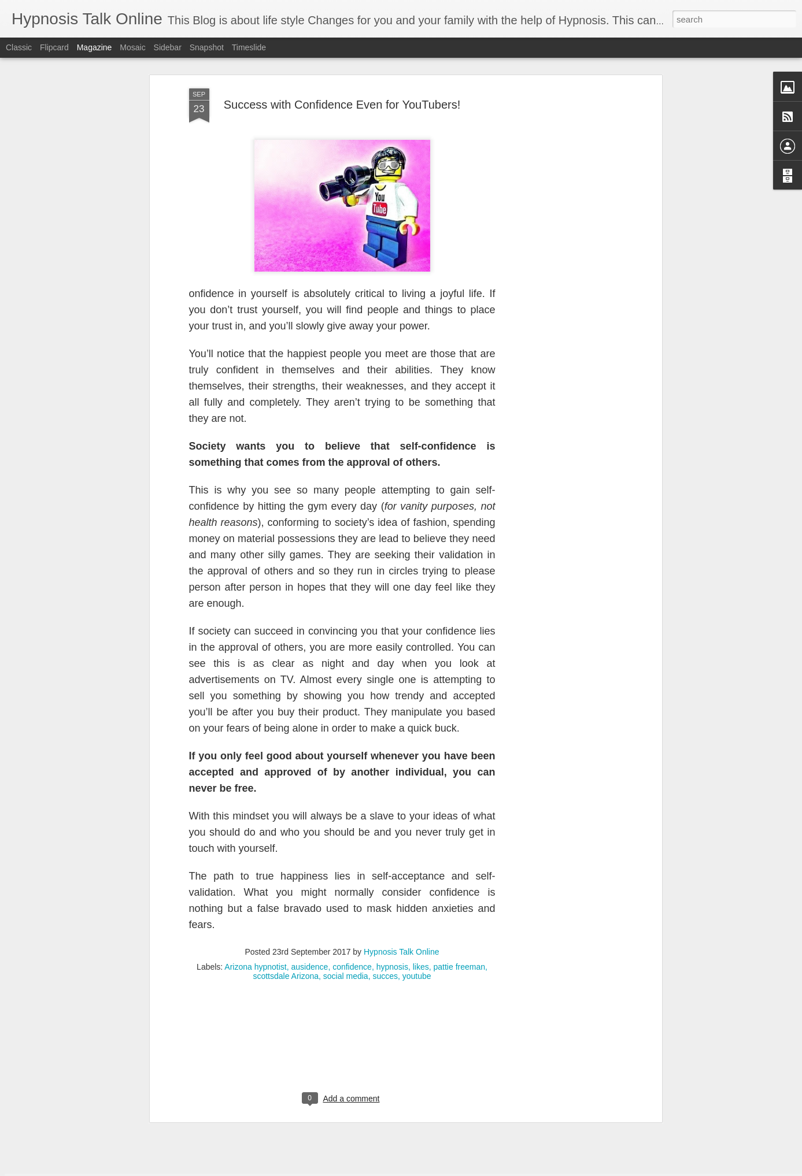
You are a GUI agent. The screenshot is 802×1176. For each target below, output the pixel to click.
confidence (352, 878)
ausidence (309, 878)
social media (345, 887)
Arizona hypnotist (255, 878)
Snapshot (207, 47)
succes (385, 887)
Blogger (437, 1169)
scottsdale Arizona (286, 887)
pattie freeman (460, 878)
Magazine (94, 47)
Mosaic (132, 47)
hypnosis (392, 878)
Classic (19, 47)
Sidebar (168, 47)
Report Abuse (471, 1169)
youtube (416, 887)
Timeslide (249, 47)
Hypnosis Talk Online (401, 863)
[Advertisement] (559, 182)
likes (421, 878)
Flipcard (54, 47)
